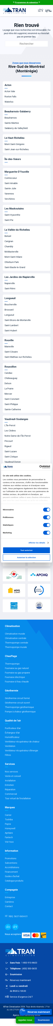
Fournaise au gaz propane (17, 672)
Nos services (11, 771)
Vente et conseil (13, 776)
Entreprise (10, 897)
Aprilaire (9, 833)
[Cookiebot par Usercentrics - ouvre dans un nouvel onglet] (39, 466)
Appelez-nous (25, 1020)
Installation (10, 780)
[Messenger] (15, 927)
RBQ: (16, 916)
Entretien (9, 785)
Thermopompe (12, 663)
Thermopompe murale (16, 647)
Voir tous (9, 841)
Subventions (11, 863)
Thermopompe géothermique (19, 707)
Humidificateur (12, 737)
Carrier (8, 815)
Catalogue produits (14, 880)
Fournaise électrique (15, 677)
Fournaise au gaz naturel (17, 668)
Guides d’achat (12, 876)
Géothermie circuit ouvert (17, 702)
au (26, 989)
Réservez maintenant (18, 980)
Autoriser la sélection (26, 557)
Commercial (11, 794)
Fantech (9, 837)
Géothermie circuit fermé (17, 698)
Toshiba (9, 819)
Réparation (10, 789)
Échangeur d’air (12, 732)
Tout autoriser (26, 550)
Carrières (9, 902)
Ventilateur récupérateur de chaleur (22, 741)
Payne (8, 824)
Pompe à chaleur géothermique (20, 711)
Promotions (10, 858)
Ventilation (10, 746)
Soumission (44, 1020)
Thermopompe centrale (16, 642)
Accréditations (12, 867)
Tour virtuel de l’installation (18, 798)
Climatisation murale (15, 633)
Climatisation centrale (15, 638)
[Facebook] (8, 927)
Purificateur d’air (13, 728)
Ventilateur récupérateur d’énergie (21, 750)
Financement (11, 872)
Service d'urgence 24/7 (19, 996)
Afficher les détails (36, 543)
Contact (9, 906)
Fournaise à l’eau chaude (17, 681)
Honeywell (10, 828)
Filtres (8, 755)
